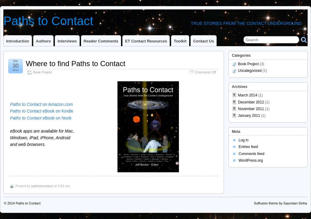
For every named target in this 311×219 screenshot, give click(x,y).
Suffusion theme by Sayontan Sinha (280, 203)
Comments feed (251, 154)
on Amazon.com (41, 104)
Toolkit (180, 41)
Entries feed (248, 147)
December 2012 (251, 102)
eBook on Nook (41, 118)
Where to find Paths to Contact (75, 63)
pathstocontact (42, 186)
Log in (244, 140)
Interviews (67, 41)
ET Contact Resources (146, 41)
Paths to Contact (48, 21)
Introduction (17, 41)
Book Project (42, 72)
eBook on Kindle (41, 111)
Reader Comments (101, 41)
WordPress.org (251, 160)
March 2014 (247, 95)
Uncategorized (249, 71)
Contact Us (203, 41)
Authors (43, 41)
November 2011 (251, 109)
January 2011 (249, 115)
